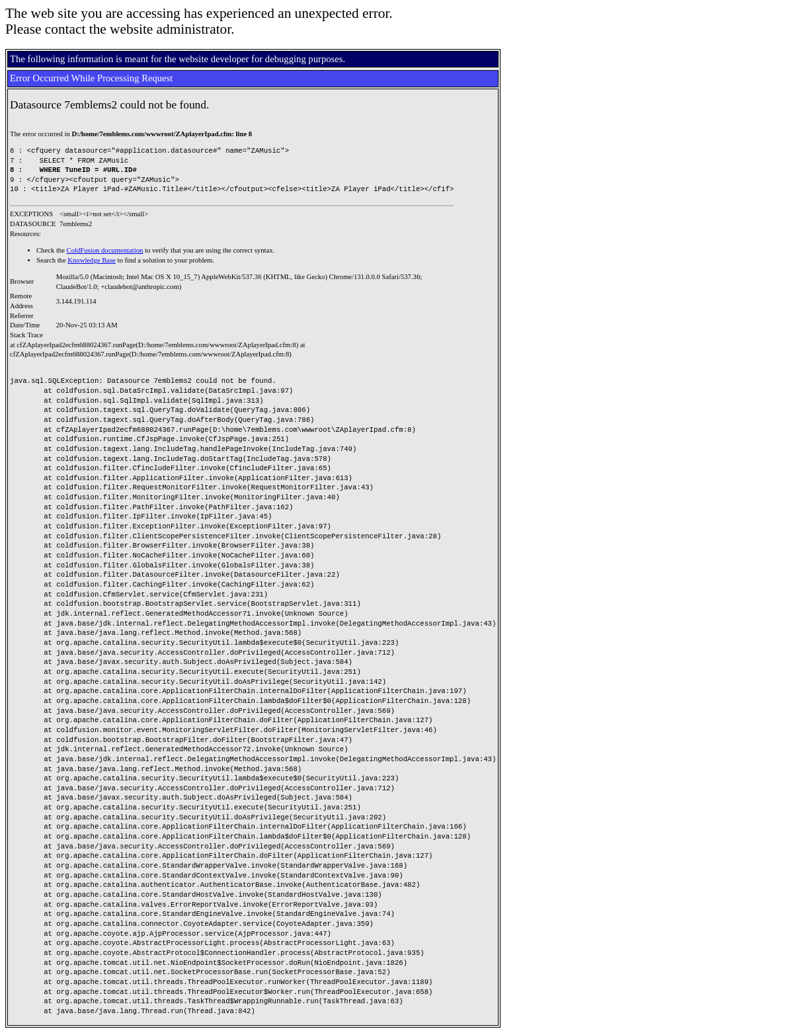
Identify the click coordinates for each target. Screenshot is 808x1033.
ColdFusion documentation (105, 250)
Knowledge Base (91, 260)
